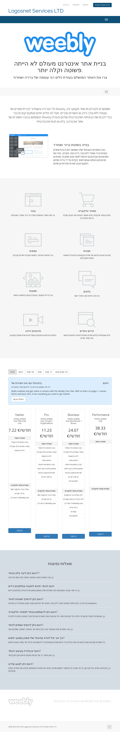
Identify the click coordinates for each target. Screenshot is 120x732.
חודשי (12, 372)
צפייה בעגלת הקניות (102, 5)
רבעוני (20, 372)
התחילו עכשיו (18, 399)
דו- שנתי (48, 372)
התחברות (76, 5)
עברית (66, 5)
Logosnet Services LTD (36, 11)
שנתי (40, 372)
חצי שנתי (30, 372)
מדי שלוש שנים (62, 372)
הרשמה (85, 5)
